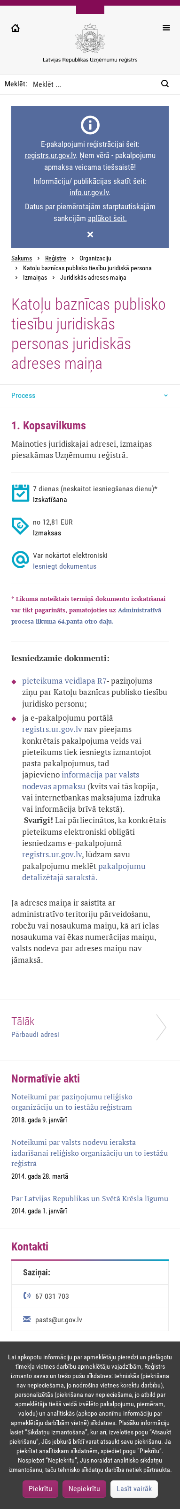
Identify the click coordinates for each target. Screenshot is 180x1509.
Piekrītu (40, 1488)
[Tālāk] (90, 1030)
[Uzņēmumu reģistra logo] (90, 48)
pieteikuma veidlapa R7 (64, 680)
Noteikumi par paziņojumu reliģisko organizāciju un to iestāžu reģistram (72, 1102)
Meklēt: (16, 83)
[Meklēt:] (168, 84)
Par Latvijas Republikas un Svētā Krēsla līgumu (89, 1198)
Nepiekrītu (84, 1488)
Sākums (21, 258)
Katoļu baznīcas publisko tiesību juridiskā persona (87, 268)
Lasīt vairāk (134, 1488)
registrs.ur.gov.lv (50, 155)
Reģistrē (55, 258)
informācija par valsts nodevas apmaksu (80, 780)
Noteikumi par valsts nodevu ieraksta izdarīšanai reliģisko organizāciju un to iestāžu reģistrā (89, 1153)
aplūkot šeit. (107, 218)
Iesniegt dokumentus (64, 566)
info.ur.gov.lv (89, 192)
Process (23, 395)
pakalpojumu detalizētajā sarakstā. (84, 872)
